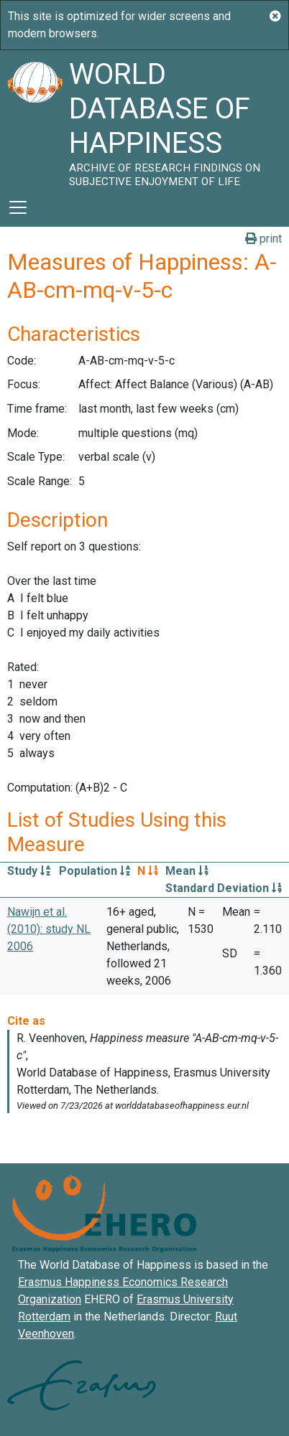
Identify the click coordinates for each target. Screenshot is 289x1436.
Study (28, 871)
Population (94, 871)
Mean (186, 871)
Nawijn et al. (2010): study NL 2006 (49, 929)
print (263, 238)
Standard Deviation (223, 888)
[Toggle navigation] (18, 207)
